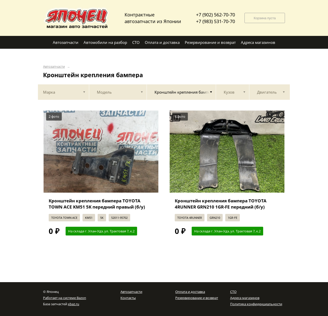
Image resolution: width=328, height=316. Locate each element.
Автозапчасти (54, 66)
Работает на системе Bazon (64, 297)
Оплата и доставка (190, 291)
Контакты (128, 297)
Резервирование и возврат (196, 297)
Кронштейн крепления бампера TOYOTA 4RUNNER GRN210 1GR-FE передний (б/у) (220, 204)
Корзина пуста (265, 18)
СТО (233, 291)
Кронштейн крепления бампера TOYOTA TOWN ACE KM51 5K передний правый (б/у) (97, 204)
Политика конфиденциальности (256, 304)
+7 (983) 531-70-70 (215, 21)
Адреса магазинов (244, 297)
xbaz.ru (73, 304)
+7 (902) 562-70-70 (215, 15)
